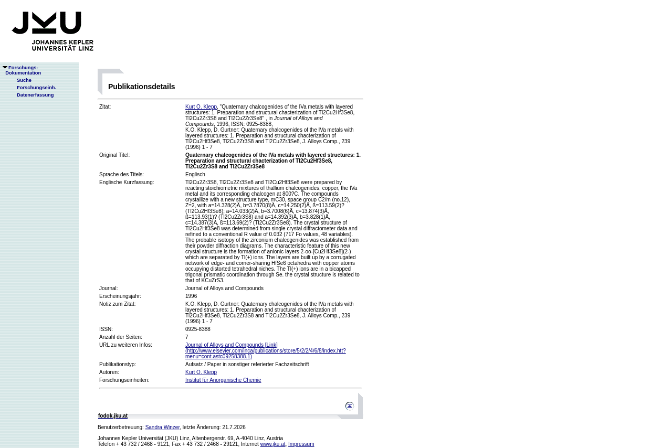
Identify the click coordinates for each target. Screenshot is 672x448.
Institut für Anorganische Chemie (223, 380)
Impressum (301, 444)
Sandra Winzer (162, 427)
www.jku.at (273, 444)
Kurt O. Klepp (201, 107)
